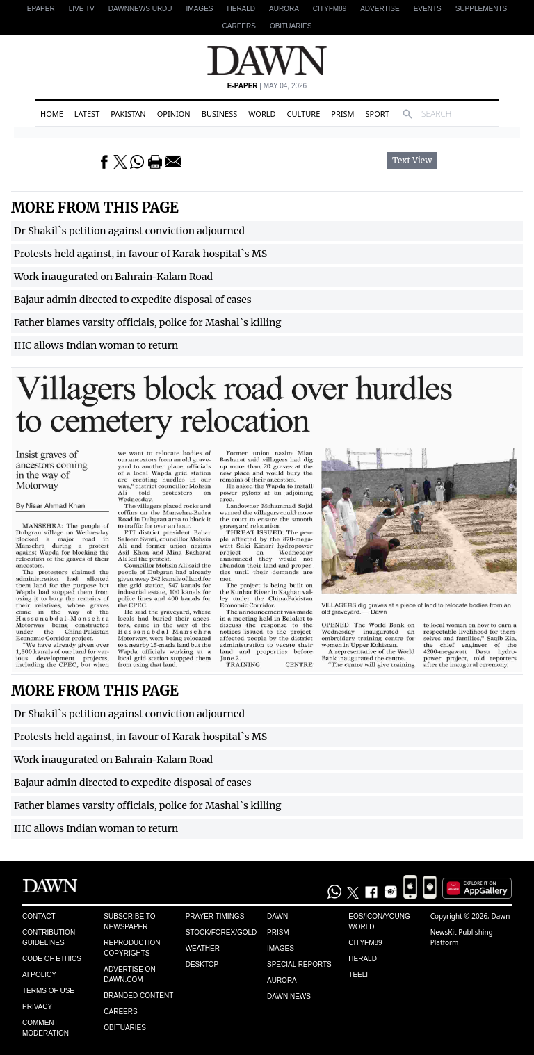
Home (51, 113)
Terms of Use (48, 991)
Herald (241, 9)
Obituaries (291, 26)
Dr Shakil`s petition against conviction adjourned (129, 230)
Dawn (277, 916)
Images (199, 9)
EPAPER (41, 9)
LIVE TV (82, 9)
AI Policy (39, 975)
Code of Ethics (51, 959)
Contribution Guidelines (48, 938)
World (261, 113)
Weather (203, 948)
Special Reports (299, 964)
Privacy (37, 1007)
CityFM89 (329, 9)
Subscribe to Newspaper (129, 922)
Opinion (174, 113)
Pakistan (128, 113)
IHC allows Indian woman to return (96, 345)
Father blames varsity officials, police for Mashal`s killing (148, 322)
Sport (377, 113)
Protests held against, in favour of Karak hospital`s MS (140, 253)
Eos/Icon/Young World (379, 922)
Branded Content (138, 995)
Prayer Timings (215, 916)
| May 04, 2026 (267, 86)
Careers (239, 26)
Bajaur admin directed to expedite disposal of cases (133, 299)
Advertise (380, 9)
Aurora (284, 9)
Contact (39, 916)
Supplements (481, 9)
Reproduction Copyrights (132, 948)
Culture (304, 113)
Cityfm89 (365, 943)
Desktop (202, 964)
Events (428, 9)
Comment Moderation (45, 1028)
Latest (86, 113)
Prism (342, 113)
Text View (412, 160)
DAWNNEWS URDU (140, 9)
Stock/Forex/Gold (221, 932)
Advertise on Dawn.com (129, 974)
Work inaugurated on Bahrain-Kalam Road (113, 276)
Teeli (358, 975)
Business (220, 113)
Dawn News (289, 996)
